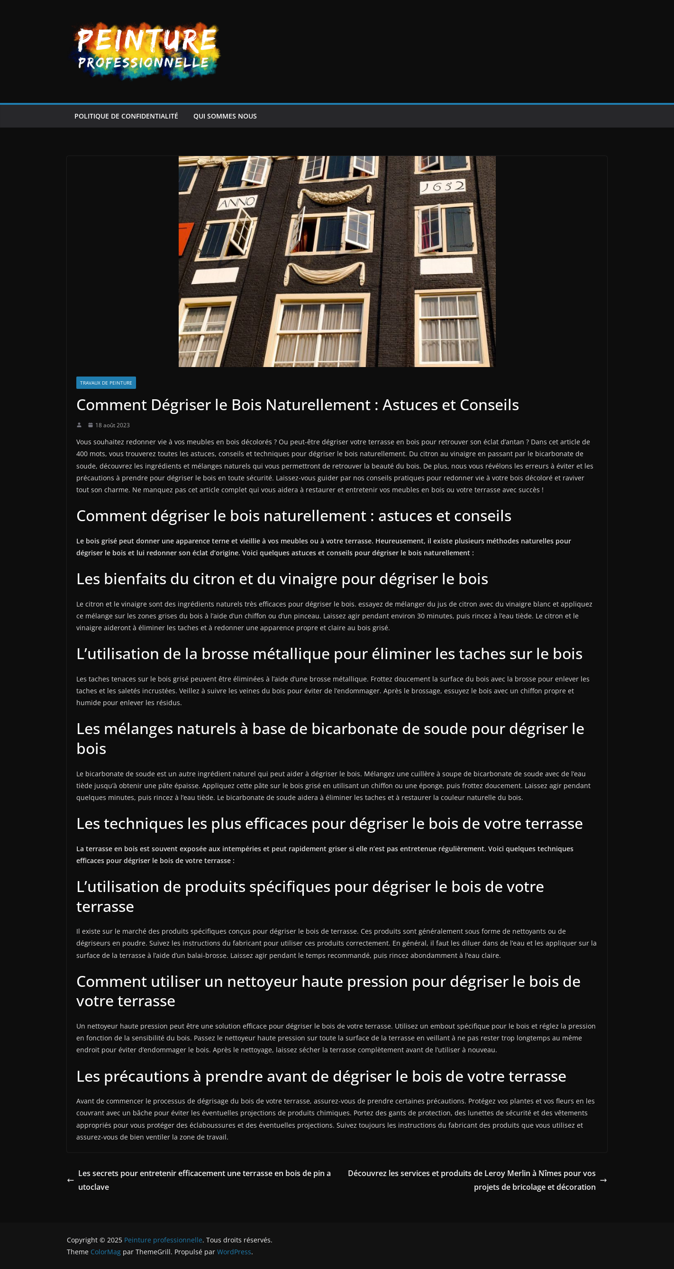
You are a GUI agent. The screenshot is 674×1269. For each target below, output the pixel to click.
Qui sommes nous (225, 115)
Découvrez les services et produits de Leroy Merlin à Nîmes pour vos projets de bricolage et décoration (477, 1180)
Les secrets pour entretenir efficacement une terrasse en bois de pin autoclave (199, 1180)
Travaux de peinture (106, 382)
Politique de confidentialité (126, 115)
